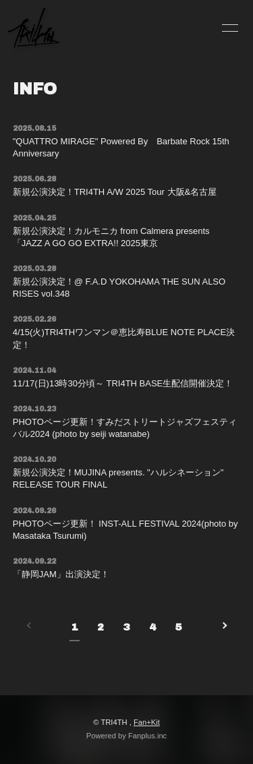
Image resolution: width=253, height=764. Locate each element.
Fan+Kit (147, 722)
